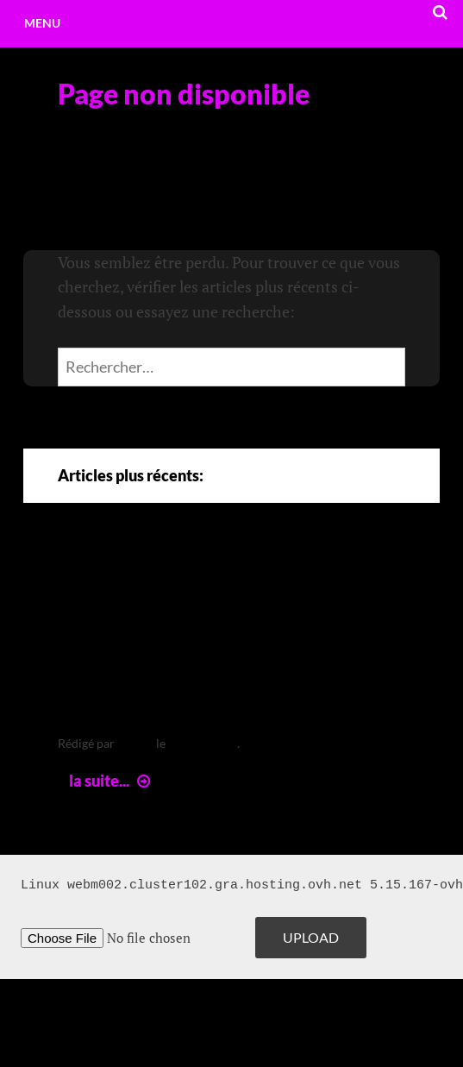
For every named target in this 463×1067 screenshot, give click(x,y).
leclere (135, 743)
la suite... (111, 780)
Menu (42, 23)
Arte (87, 577)
